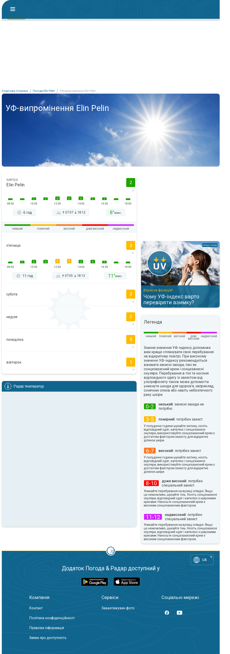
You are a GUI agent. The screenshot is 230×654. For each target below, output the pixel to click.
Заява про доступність (47, 638)
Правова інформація (46, 628)
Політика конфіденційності (52, 618)
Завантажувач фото (118, 608)
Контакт (36, 608)
